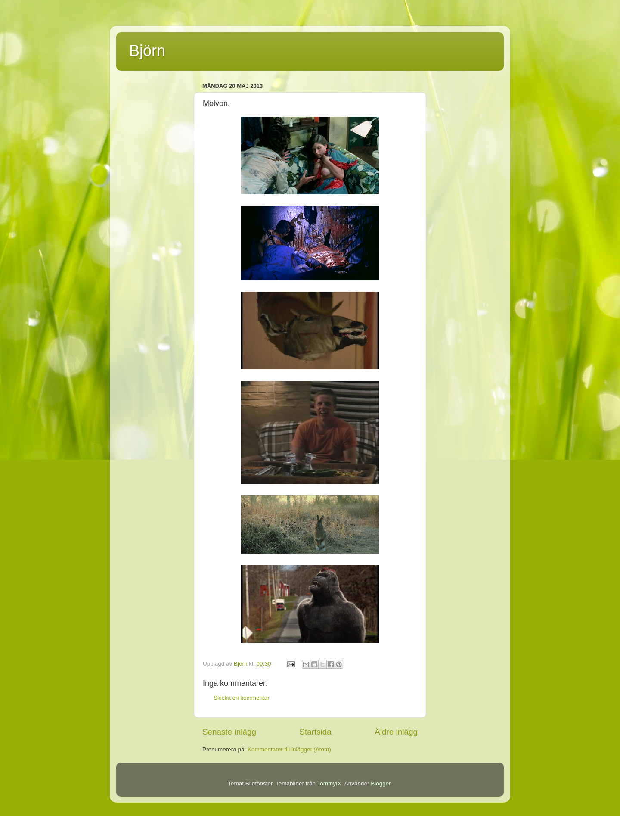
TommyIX (329, 783)
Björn (147, 50)
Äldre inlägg (396, 731)
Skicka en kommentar (242, 698)
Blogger (381, 783)
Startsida (315, 731)
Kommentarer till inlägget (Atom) (289, 749)
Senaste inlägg (229, 731)
